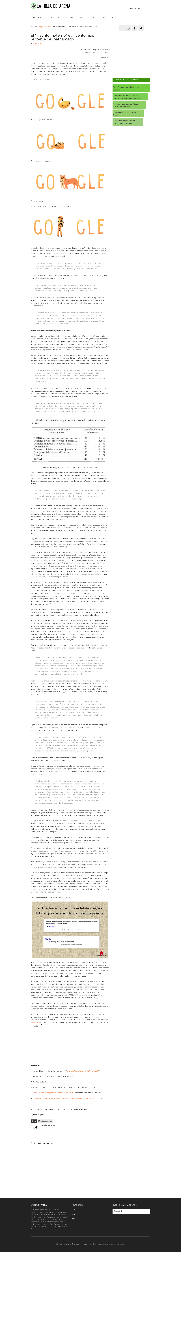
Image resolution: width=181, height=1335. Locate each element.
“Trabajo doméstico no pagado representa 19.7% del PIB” (53, 1093)
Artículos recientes (46, 1121)
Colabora (75, 1214)
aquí (71, 1076)
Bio (35, 1121)
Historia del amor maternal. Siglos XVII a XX (82, 1071)
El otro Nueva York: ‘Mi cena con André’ (124, 113)
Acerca (74, 1210)
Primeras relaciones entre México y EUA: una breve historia (126, 105)
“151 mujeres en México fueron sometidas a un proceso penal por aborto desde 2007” (64, 1098)
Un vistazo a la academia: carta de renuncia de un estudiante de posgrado (127, 97)
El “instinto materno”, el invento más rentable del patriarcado (124, 122)
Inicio (73, 1219)
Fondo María (35, 1022)
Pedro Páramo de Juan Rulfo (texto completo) (126, 88)
